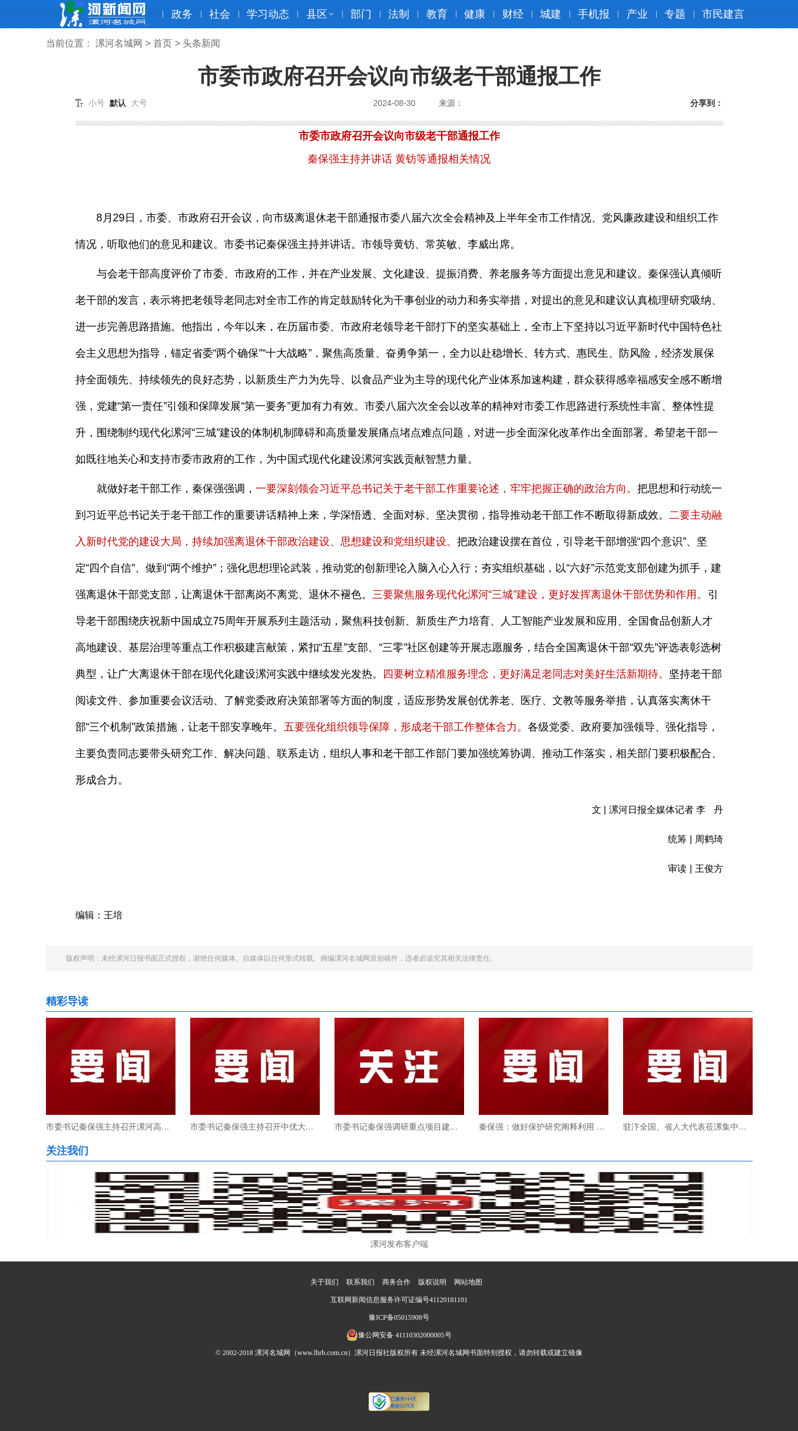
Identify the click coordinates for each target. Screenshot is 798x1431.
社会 (219, 14)
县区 (316, 14)
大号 (139, 103)
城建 (550, 14)
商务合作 (396, 1282)
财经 (513, 14)
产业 (637, 14)
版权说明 (432, 1282)
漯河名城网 (119, 43)
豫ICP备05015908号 (399, 1317)
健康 (474, 14)
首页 (162, 43)
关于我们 (324, 1282)
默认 (118, 103)
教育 (437, 14)
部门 (361, 14)
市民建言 (723, 14)
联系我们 (360, 1282)
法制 (398, 14)
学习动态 (268, 14)
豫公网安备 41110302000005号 (398, 1335)
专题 (675, 14)
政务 (182, 14)
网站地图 (468, 1282)
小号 (96, 103)
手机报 (594, 14)
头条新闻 (201, 43)
